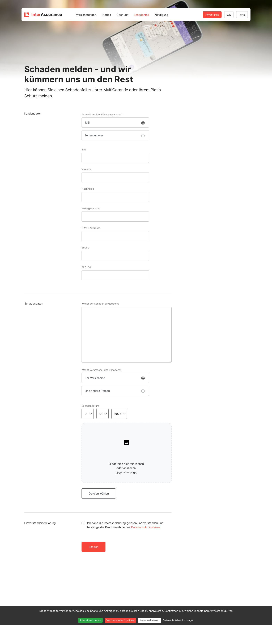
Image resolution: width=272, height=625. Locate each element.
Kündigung (161, 14)
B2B (229, 14)
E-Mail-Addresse (91, 227)
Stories (106, 14)
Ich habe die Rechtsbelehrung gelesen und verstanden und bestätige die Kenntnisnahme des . (125, 525)
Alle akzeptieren (90, 620)
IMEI (87, 122)
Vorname (86, 169)
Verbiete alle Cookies (120, 620)
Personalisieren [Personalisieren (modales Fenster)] (149, 620)
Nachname (88, 188)
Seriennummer (93, 135)
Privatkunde (212, 14)
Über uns (122, 14)
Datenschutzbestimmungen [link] (178, 620)
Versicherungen (86, 14)
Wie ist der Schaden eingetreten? (100, 303)
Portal (242, 14)
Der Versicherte (94, 378)
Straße (85, 247)
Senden (93, 546)
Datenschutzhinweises (145, 527)
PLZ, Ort (86, 267)
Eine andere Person (97, 390)
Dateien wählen (99, 493)
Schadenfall (141, 14)
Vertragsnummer (91, 208)
